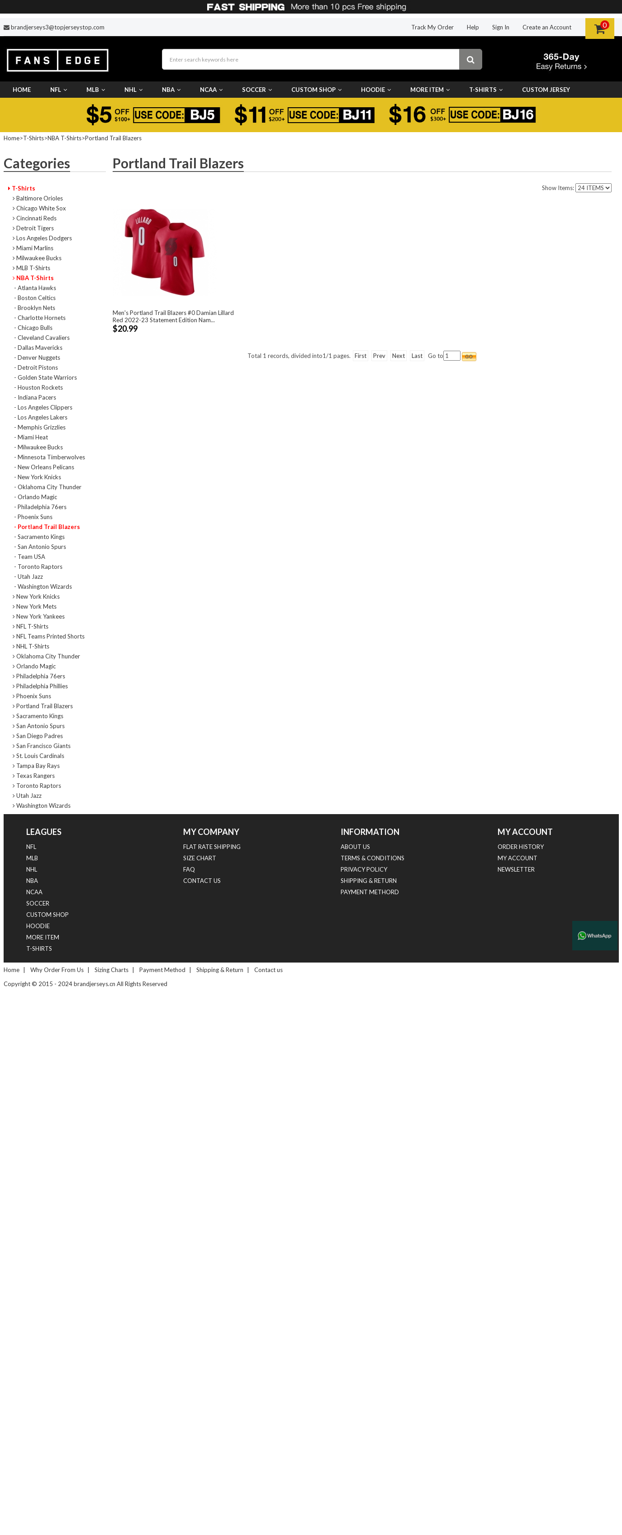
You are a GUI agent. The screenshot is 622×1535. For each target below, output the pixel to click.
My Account (517, 858)
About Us (355, 846)
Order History (521, 846)
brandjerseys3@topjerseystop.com (57, 27)
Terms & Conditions (372, 858)
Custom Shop (316, 89)
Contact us (202, 880)
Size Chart (199, 858)
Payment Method (162, 969)
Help (473, 27)
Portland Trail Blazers (113, 138)
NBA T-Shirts (64, 138)
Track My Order (432, 27)
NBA (171, 89)
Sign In (500, 27)
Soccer (257, 89)
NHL (133, 89)
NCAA (211, 89)
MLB (95, 89)
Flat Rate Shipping (212, 846)
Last (417, 355)
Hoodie (376, 89)
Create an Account (546, 27)
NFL (58, 89)
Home (22, 89)
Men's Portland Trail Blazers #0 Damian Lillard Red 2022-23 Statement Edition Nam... (173, 316)
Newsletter (516, 869)
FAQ (189, 869)
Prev (379, 355)
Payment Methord (370, 892)
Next (398, 355)
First (360, 355)
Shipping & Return (369, 880)
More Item (430, 89)
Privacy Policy (364, 869)
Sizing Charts (111, 969)
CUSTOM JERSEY (546, 89)
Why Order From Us (57, 969)
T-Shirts (486, 89)
